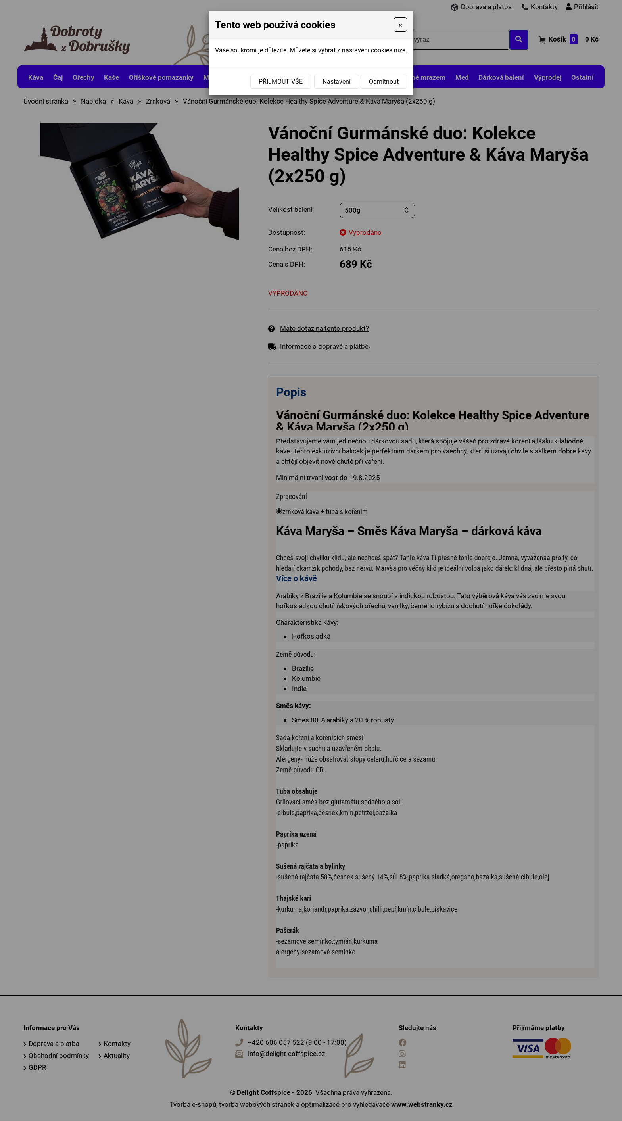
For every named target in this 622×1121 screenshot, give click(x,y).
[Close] (400, 24)
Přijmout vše (281, 81)
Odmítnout (384, 81)
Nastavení (337, 81)
